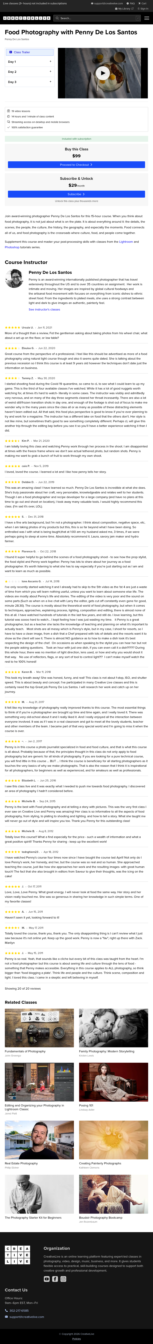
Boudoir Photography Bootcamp (100, 1217)
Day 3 (12, 82)
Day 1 (12, 61)
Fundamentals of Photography (25, 1051)
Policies (76, 1339)
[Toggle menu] (147, 18)
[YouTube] (47, 1279)
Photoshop (12, 247)
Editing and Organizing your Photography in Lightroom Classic (34, 1107)
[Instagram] (63, 1279)
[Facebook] (55, 1279)
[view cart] (143, 3)
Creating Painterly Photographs (100, 1163)
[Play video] (103, 73)
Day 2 (12, 71)
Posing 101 (86, 1105)
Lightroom (126, 241)
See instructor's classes (44, 309)
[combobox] (97, 18)
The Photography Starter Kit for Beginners (33, 1217)
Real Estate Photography (21, 1163)
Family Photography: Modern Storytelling (106, 1051)
